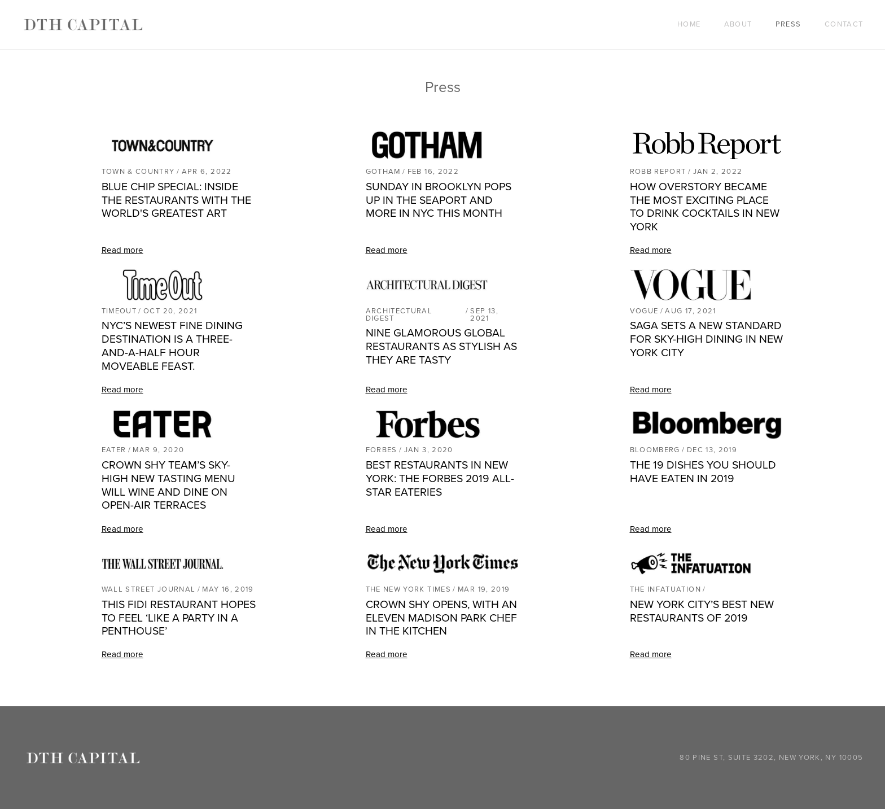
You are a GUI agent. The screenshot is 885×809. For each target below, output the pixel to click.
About (738, 24)
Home (688, 24)
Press (788, 24)
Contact (844, 24)
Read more (122, 250)
